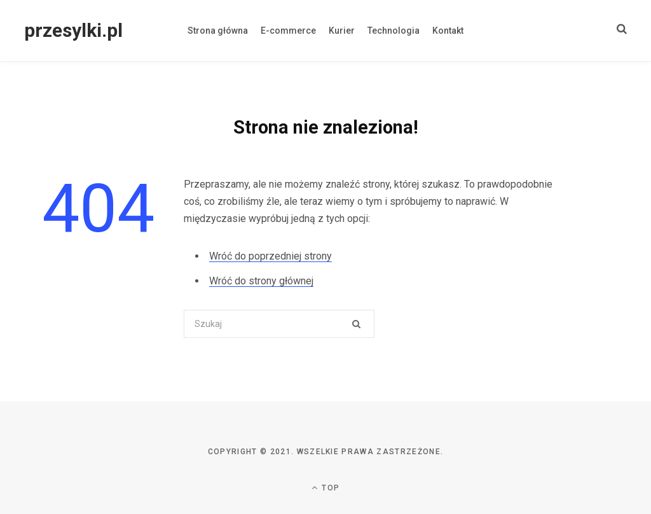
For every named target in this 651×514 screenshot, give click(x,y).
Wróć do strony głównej (261, 281)
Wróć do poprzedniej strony (270, 256)
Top (325, 487)
